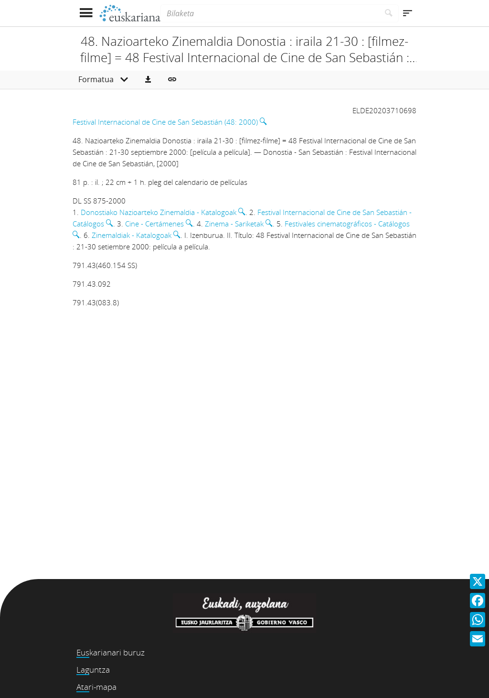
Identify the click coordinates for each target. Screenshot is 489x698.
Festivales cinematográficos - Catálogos (347, 223)
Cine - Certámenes (154, 223)
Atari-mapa (96, 686)
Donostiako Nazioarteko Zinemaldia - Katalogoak (158, 212)
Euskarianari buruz (110, 652)
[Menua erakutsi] (86, 13)
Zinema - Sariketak (234, 223)
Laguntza (93, 669)
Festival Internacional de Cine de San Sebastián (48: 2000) (165, 122)
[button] (148, 80)
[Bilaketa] (269, 13)
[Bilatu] (389, 13)
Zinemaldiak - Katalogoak (131, 235)
